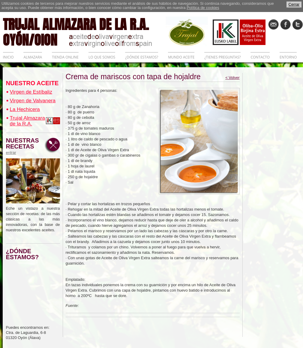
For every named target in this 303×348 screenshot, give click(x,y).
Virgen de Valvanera (33, 101)
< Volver (232, 78)
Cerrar (294, 4)
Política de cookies (203, 7)
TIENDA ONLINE (65, 57)
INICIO (8, 57)
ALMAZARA (32, 57)
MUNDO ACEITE (181, 57)
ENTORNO (288, 57)
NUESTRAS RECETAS (24, 146)
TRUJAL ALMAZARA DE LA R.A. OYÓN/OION (84, 31)
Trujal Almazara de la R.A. (27, 121)
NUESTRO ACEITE (32, 83)
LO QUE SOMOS (101, 57)
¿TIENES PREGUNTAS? (222, 57)
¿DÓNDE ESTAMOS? (141, 57)
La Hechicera (25, 109)
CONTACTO (260, 57)
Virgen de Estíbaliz (31, 92)
